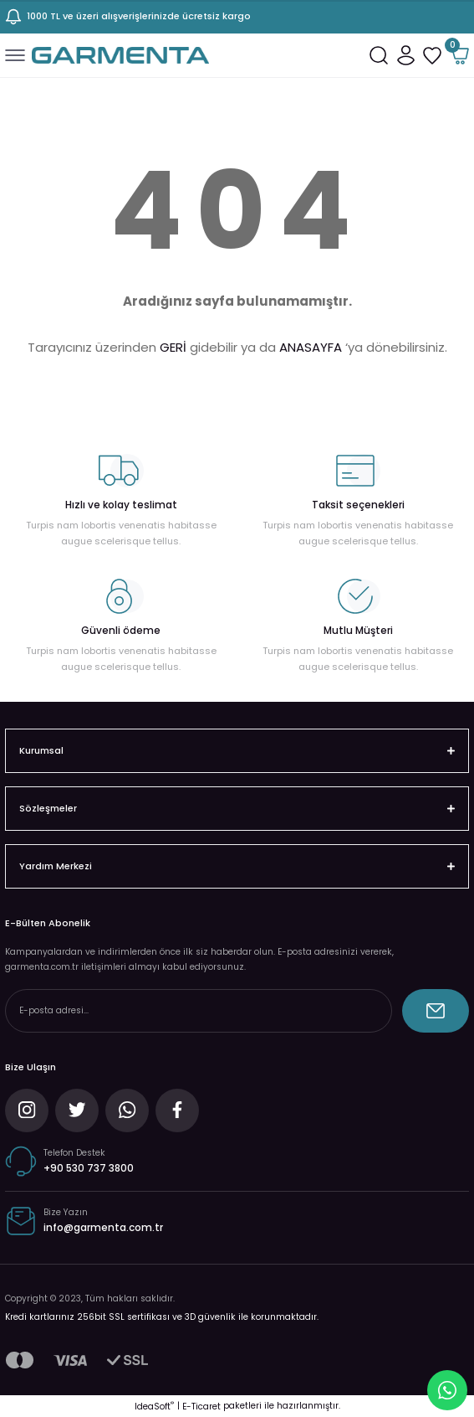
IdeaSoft (154, 1406)
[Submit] (435, 1011)
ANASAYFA (310, 347)
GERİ (173, 347)
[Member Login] (405, 55)
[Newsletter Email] (198, 1011)
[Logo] (120, 55)
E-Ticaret (201, 1406)
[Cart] (459, 55)
